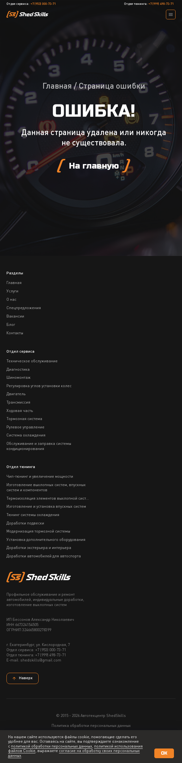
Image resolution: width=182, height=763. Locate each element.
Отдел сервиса (20, 352)
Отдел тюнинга (20, 467)
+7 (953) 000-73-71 (43, 3)
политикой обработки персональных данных (51, 746)
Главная (57, 87)
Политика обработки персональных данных (91, 726)
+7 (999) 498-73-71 (161, 3)
